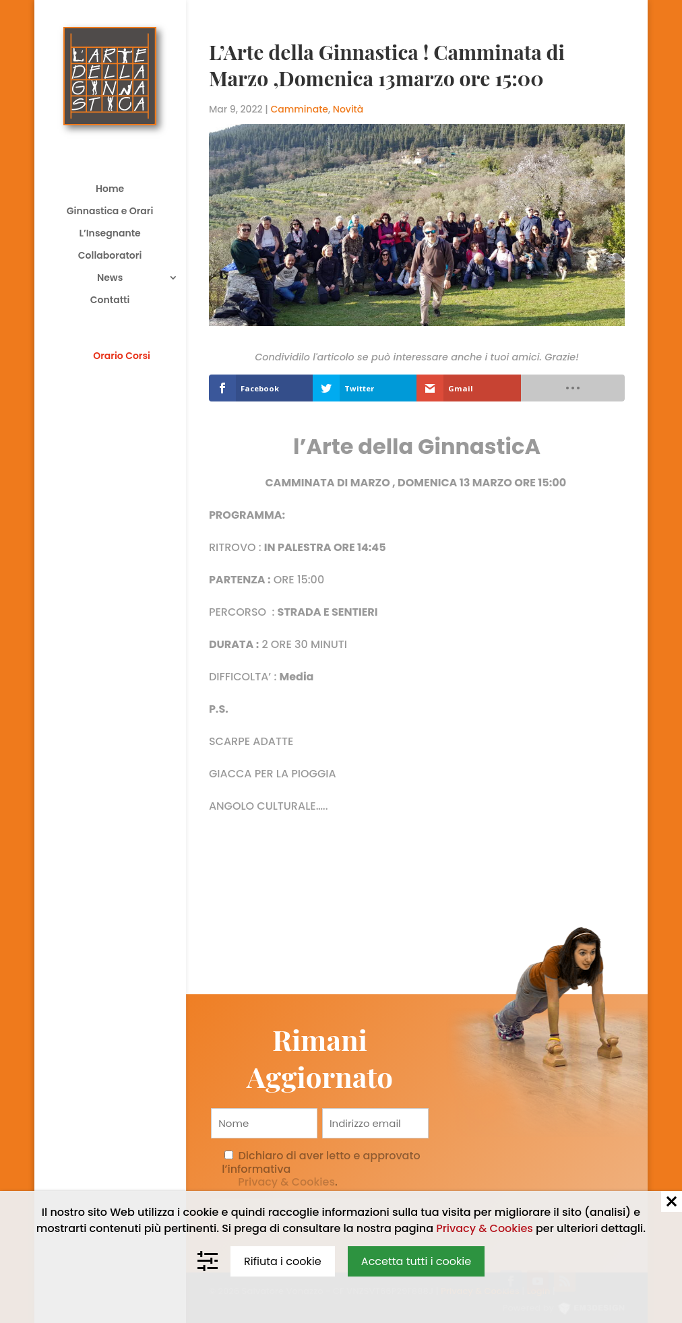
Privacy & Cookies (286, 1181)
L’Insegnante (109, 234)
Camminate (299, 109)
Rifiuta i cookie (282, 1261)
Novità (348, 109)
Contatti (110, 300)
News (110, 278)
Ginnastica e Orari (110, 212)
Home (110, 189)
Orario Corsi (121, 355)
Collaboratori (110, 256)
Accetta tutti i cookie (416, 1261)
